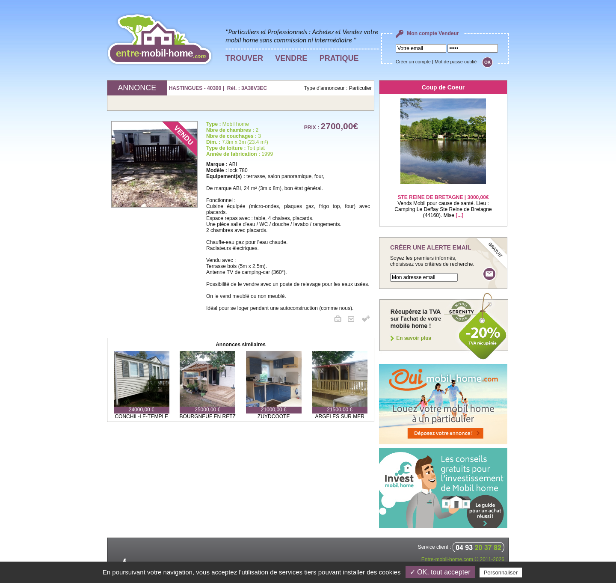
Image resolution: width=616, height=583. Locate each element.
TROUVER (244, 58)
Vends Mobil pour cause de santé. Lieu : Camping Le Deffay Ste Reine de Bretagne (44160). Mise (443, 201)
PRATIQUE (339, 58)
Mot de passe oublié (456, 61)
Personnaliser (501, 572)
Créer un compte (413, 61)
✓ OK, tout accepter (440, 572)
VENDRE (291, 58)
